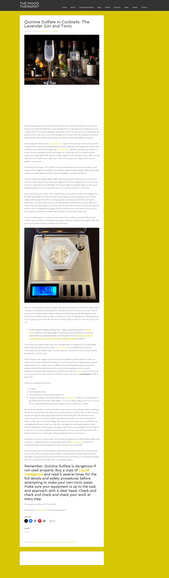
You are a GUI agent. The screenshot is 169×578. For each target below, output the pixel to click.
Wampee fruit (72, 397)
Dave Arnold (60, 542)
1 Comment (54, 31)
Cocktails (53, 542)
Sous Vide (74, 542)
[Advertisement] (61, 104)
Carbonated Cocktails (42, 542)
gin (76, 442)
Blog (33, 542)
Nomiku (79, 371)
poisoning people (63, 149)
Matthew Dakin (41, 510)
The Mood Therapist (29, 4)
